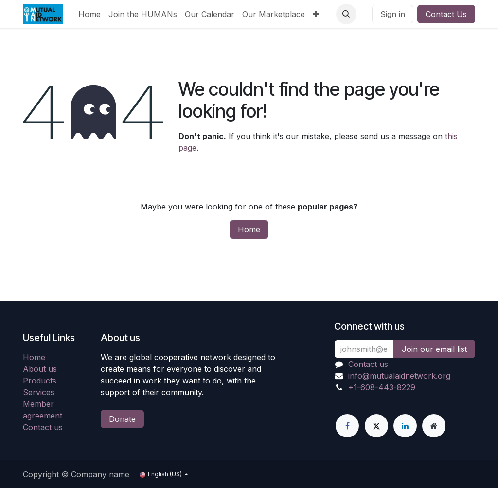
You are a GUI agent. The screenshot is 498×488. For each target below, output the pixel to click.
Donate (122, 419)
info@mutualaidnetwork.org (399, 376)
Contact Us (446, 14)
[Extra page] (433, 425)
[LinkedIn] (405, 425)
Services (38, 392)
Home (249, 229)
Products (39, 380)
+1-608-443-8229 (381, 387)
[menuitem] (89, 14)
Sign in (392, 14)
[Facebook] (347, 425)
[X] (376, 425)
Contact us (43, 427)
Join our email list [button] (434, 349)
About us (40, 369)
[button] (346, 14)
